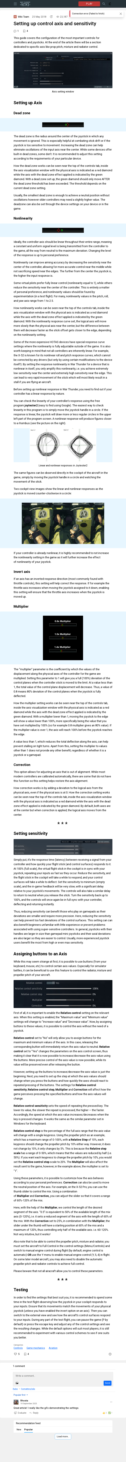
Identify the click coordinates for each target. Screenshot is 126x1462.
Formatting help (28, 1389)
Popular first (19, 1395)
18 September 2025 (28, 1403)
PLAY (89, 3)
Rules (15, 1389)
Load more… (63, 1436)
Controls (18, 1348)
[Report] (110, 1354)
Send (107, 1383)
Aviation (53, 1348)
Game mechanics (36, 1348)
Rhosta (24, 1401)
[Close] (120, 13)
